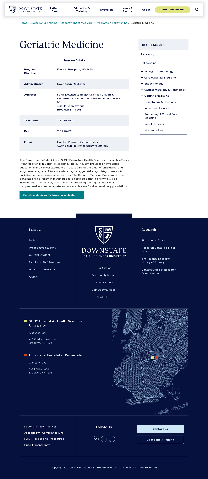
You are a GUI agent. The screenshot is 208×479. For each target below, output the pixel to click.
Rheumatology (154, 130)
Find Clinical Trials (153, 240)
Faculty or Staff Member (44, 262)
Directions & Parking (160, 439)
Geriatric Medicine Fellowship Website (49, 195)
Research (106, 9)
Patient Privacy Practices (40, 426)
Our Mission (103, 268)
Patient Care (55, 10)
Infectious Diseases (156, 108)
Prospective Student (42, 247)
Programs (102, 22)
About (146, 9)
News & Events (127, 10)
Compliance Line (53, 432)
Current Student (39, 254)
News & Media (104, 282)
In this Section (153, 45)
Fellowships (119, 22)
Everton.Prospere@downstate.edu (79, 142)
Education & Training (81, 10)
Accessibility (32, 432)
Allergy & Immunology (158, 71)
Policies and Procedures (48, 438)
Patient (33, 240)
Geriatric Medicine (156, 95)
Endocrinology (153, 83)
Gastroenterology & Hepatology (165, 89)
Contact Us (104, 297)
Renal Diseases (154, 124)
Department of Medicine (77, 22)
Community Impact (104, 275)
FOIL (27, 438)
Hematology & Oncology (160, 102)
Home (23, 22)
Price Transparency (37, 444)
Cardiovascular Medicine (160, 77)
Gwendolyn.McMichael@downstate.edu (82, 145)
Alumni (33, 276)
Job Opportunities (103, 289)
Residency (147, 54)
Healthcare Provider (42, 269)
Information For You (171, 9)
